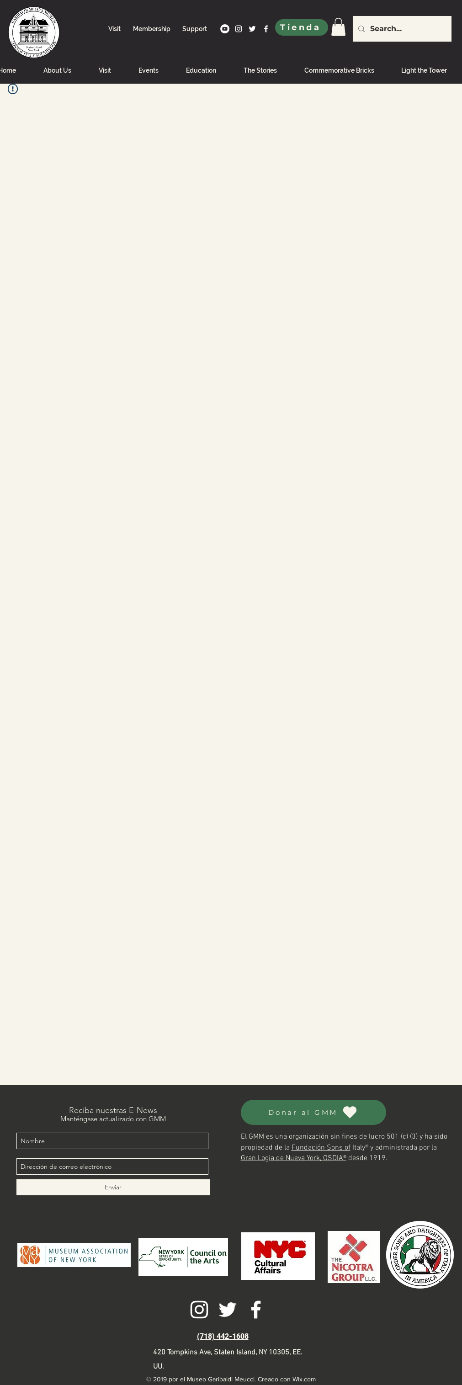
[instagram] (238, 28)
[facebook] (266, 28)
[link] (338, 27)
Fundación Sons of (321, 1147)
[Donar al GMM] (313, 1112)
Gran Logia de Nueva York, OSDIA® (293, 1158)
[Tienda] (301, 27)
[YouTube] (224, 28)
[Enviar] (113, 1187)
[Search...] (401, 29)
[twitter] (252, 28)
